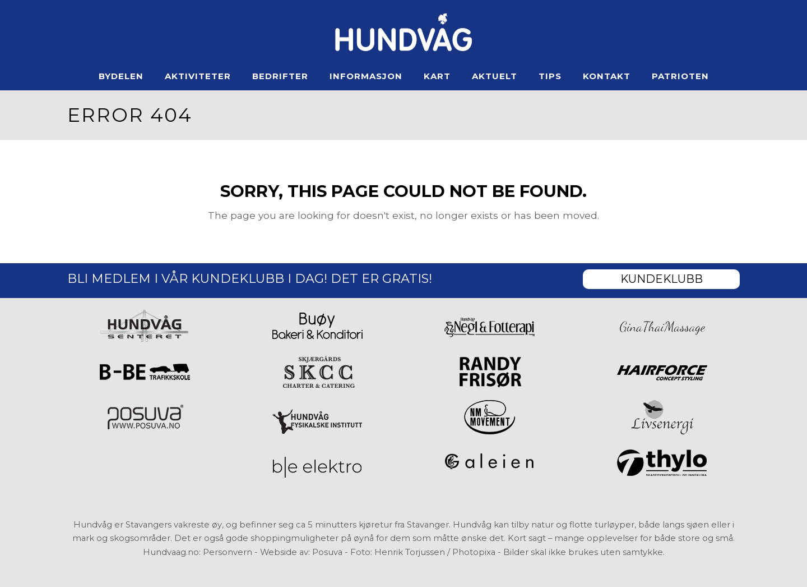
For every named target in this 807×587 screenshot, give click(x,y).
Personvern (227, 552)
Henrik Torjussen (409, 552)
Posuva (327, 552)
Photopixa (473, 552)
